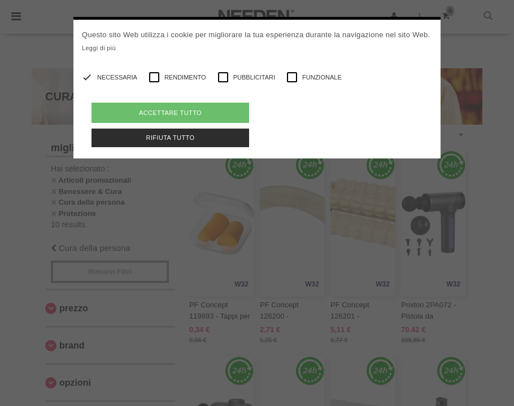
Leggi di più (99, 48)
